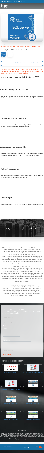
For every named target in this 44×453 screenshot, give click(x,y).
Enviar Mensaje (7, 354)
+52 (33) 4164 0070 (7, 1)
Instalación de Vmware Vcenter (32, 388)
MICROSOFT (28, 439)
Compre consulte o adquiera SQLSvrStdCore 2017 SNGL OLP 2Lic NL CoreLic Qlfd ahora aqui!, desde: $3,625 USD (21, 63)
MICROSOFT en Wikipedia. (39, 441)
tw (37, 446)
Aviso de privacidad (8, 446)
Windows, (27, 98)
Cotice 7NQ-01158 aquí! (19, 1)
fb (36, 446)
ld (38, 446)
